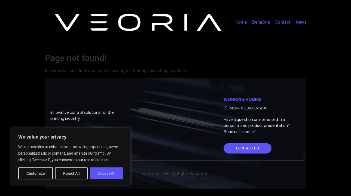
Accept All (106, 173)
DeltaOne (261, 22)
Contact (282, 22)
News (301, 22)
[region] (71, 156)
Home (241, 22)
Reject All (71, 173)
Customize (35, 173)
